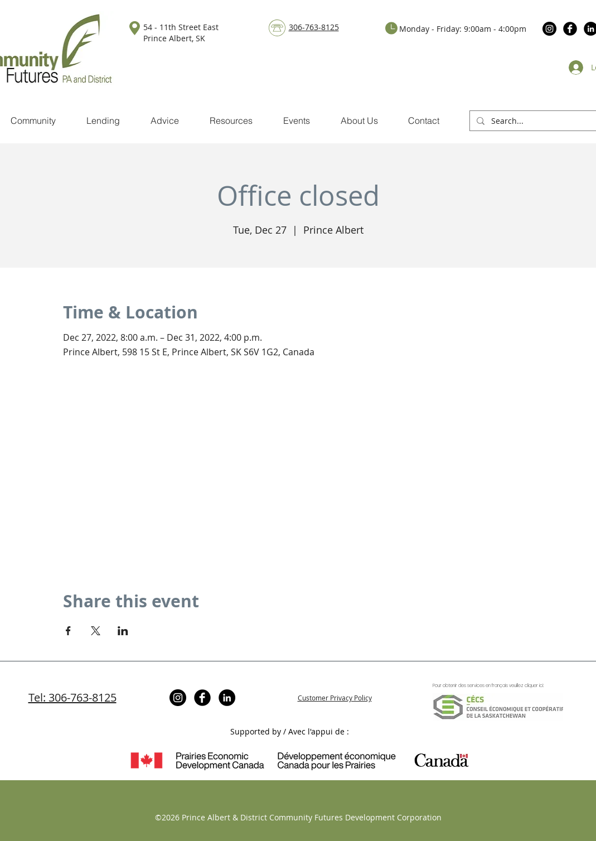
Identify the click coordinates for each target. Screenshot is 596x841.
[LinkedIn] (227, 697)
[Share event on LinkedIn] (123, 630)
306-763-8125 (314, 27)
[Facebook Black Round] (570, 29)
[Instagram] (549, 29)
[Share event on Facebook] (68, 630)
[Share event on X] (95, 630)
